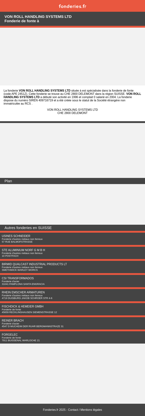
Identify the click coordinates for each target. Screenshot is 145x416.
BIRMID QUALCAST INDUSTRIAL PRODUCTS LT (34, 264)
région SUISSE (115, 93)
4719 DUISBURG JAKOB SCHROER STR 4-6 (27, 298)
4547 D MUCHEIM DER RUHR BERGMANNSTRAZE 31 (33, 326)
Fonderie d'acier (10, 281)
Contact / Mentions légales (85, 409)
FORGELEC (10, 334)
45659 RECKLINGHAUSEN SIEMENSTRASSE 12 (29, 312)
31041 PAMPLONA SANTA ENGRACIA (23, 284)
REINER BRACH (13, 320)
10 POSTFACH (10, 256)
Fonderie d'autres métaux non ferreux (22, 239)
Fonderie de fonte (11, 309)
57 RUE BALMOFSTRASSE (17, 241)
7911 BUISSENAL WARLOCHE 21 (21, 340)
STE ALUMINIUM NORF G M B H (23, 250)
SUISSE (45, 228)
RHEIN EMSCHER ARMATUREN (23, 292)
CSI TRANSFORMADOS (18, 278)
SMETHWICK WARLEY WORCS (20, 270)
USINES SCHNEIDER (16, 236)
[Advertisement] (72, 56)
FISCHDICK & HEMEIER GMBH (22, 306)
